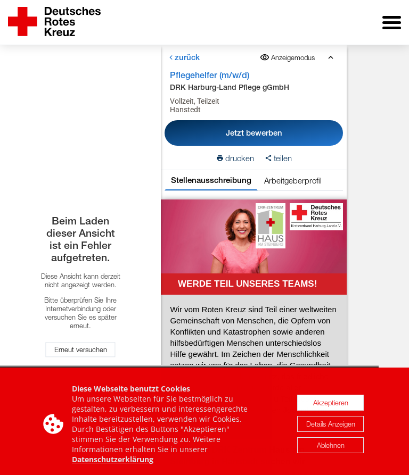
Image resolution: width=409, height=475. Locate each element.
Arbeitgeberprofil (293, 180)
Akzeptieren (330, 406)
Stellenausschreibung (211, 180)
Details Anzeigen (330, 427)
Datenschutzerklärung (112, 462)
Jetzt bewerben (254, 132)
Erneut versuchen (80, 350)
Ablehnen (331, 448)
